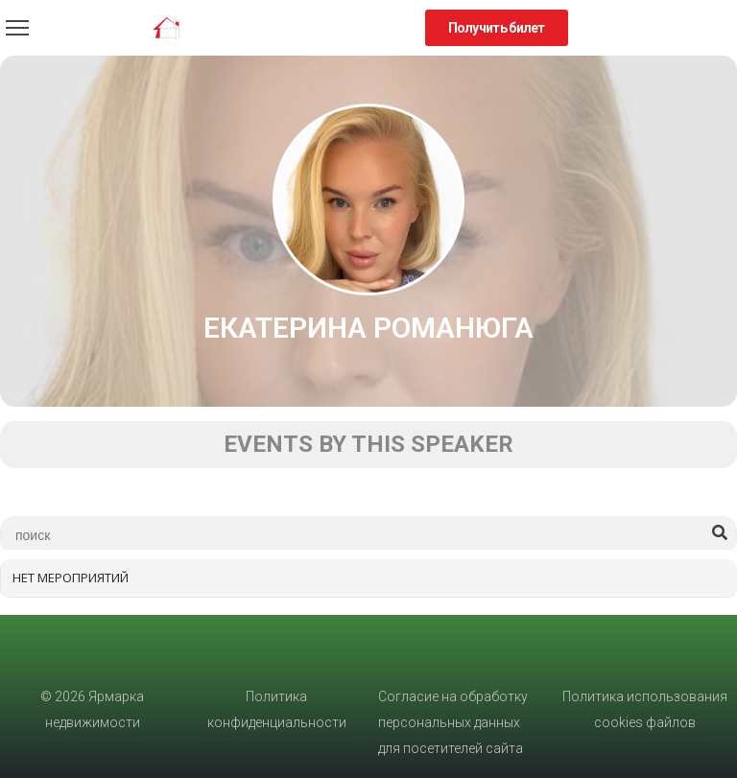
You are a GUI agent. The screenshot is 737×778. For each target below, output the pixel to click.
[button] (496, 28)
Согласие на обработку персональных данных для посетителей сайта (453, 722)
